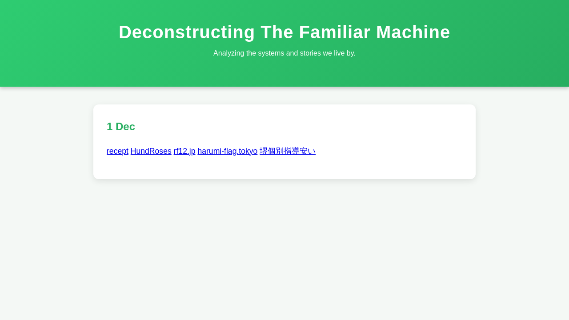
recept (117, 151)
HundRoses (151, 151)
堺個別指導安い (288, 151)
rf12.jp (185, 151)
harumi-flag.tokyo (227, 151)
